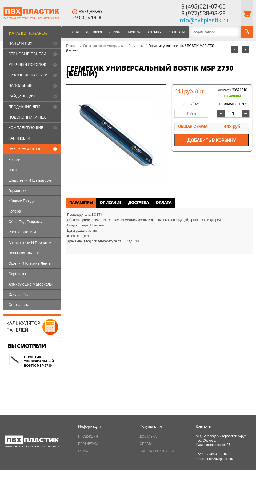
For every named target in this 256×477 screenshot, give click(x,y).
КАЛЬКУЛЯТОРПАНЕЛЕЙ (23, 326)
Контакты (177, 32)
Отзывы (154, 32)
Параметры (81, 202)
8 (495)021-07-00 (203, 6)
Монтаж (134, 32)
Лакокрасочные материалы (103, 46)
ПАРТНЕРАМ (88, 444)
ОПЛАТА (146, 444)
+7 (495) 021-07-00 (218, 454)
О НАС (83, 451)
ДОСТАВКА (148, 436)
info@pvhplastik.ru (203, 20)
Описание (110, 202)
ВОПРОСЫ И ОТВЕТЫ (157, 451)
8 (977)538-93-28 (203, 13)
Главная (72, 32)
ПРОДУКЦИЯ (88, 436)
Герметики (136, 46)
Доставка (94, 32)
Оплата (115, 32)
